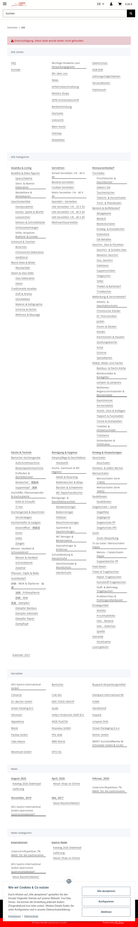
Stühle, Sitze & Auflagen (111, 410)
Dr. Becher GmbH (21, 701)
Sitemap (57, 133)
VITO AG (56, 751)
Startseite (57, 113)
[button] (111, 4)
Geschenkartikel (20, 201)
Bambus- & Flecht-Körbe (111, 368)
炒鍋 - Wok (21, 597)
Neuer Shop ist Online (66, 783)
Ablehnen (105, 911)
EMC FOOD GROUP (63, 701)
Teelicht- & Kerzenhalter (111, 197)
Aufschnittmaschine (27, 462)
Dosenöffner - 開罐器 (27, 527)
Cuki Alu (57, 695)
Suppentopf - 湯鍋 (26, 487)
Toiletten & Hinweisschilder (106, 428)
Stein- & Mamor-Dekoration (25, 185)
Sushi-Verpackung (107, 538)
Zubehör (20, 568)
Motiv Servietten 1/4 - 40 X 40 (67, 194)
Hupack (96, 714)
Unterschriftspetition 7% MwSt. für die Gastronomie (108, 789)
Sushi (95, 533)
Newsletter (58, 140)
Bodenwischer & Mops (69, 482)
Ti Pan (19, 506)
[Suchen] (131, 13)
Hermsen (16, 714)
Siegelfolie (103, 512)
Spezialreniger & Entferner (66, 547)
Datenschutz (32, 916)
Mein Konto (59, 126)
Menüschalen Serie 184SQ (108, 489)
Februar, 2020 (100, 778)
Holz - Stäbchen (106, 626)
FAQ (13, 63)
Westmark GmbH (21, 751)
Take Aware (18, 741)
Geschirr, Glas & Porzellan (108, 244)
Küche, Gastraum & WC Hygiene (66, 469)
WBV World (58, 741)
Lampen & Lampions (109, 382)
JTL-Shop (119, 922)
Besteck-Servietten (63, 182)
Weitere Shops (60, 93)
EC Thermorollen (107, 316)
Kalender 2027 (21, 655)
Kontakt (15, 69)
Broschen (21, 247)
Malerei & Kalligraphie (28, 304)
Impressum (15, 916)
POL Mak (57, 734)
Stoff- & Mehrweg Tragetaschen (107, 589)
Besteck (101, 218)
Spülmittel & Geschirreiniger (65, 529)
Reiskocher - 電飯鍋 (26, 482)
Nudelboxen (99, 496)
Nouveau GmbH (61, 728)
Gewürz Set (103, 187)
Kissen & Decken (107, 326)
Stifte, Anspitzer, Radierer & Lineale (26, 234)
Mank (14, 728)
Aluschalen (99, 457)
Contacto (16, 695)
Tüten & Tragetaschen (105, 571)
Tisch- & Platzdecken (109, 203)
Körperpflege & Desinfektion (69, 457)
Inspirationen (19, 842)
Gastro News (59, 842)
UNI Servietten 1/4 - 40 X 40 (68, 212)
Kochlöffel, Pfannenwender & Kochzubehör (27, 494)
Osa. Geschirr (105, 260)
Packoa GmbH (19, 734)
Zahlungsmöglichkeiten (106, 76)
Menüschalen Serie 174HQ (108, 480)
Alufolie (101, 610)
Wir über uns (60, 73)
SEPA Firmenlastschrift (65, 100)
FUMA (95, 701)
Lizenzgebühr (100, 647)
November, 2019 (21, 797)
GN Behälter (104, 239)
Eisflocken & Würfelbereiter (24, 475)
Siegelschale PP (106, 522)
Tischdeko (98, 173)
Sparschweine (23, 178)
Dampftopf (21, 623)
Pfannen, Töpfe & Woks (25, 573)
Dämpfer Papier (24, 618)
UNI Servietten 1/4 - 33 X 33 (68, 206)
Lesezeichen (22, 217)
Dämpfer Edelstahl (26, 613)
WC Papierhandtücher (69, 492)
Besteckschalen (106, 223)
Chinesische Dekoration (29, 252)
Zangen (19, 543)
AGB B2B (97, 69)
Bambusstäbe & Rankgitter (106, 375)
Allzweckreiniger (66, 506)
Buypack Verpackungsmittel (109, 684)
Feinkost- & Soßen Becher (107, 468)
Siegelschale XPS (107, 527)
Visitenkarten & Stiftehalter (106, 442)
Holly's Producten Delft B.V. (68, 714)
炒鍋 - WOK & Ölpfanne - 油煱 (27, 585)
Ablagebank (104, 213)
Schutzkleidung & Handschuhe (62, 556)
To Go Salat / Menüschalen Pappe (108, 545)
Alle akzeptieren (105, 891)
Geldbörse (21, 257)
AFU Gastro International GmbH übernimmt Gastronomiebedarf (26, 810)
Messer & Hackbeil (26, 557)
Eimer (18, 533)
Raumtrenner (105, 400)
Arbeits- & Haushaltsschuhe (107, 303)
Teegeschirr (104, 276)
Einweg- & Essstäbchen (111, 229)
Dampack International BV (108, 695)
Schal (100, 347)
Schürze (101, 352)
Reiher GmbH (100, 734)
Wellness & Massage (27, 314)
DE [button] (99, 4)
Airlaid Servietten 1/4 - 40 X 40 (68, 175)
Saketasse (103, 265)
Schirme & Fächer (26, 309)
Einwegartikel (100, 605)
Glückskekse (22, 299)
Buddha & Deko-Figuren (25, 173)
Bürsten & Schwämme (69, 487)
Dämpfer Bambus (26, 608)
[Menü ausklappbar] (4, 2)
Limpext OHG (100, 721)
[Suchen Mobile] (65, 13)
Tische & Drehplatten (109, 421)
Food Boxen (99, 566)
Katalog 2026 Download (27, 783)
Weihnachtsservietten (65, 222)
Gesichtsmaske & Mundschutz (66, 565)
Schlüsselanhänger (26, 227)
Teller (100, 281)
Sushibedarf (18, 578)
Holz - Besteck (105, 621)
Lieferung (18, 788)
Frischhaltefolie (106, 615)
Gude (55, 708)
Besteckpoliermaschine (29, 468)
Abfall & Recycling (67, 477)
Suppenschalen (106, 270)
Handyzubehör (24, 206)
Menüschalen (100, 473)
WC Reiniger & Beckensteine (64, 538)
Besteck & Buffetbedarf (106, 208)
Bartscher (57, 684)
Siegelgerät (103, 517)
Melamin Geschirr (107, 255)
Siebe (18, 538)
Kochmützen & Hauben (111, 337)
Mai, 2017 (57, 797)
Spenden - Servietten (64, 201)
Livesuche (58, 120)
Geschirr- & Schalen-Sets (111, 249)
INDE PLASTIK (60, 721)
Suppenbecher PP (107, 561)
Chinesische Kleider (109, 311)
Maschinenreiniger (67, 522)
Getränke (97, 636)
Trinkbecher (104, 291)
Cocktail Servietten (63, 187)
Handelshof (99, 708)
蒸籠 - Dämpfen (20, 603)
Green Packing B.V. (22, 708)
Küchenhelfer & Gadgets (26, 522)
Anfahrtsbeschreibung (65, 86)
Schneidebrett (24, 562)
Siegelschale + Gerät (104, 506)
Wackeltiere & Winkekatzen (23, 194)
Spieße (101, 631)
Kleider (101, 331)
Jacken (100, 321)
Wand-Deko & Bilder (23, 262)
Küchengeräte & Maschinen (28, 512)
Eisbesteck (103, 234)
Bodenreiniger (64, 512)
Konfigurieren (105, 901)
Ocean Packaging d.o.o (105, 728)
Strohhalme (104, 641)
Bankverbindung (62, 106)
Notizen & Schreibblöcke (30, 222)
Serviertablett (105, 405)
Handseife (62, 462)
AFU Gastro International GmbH (26, 686)
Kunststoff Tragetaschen (111, 582)
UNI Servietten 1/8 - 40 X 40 (68, 217)
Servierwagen (23, 517)
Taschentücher (106, 192)
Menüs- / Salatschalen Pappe (110, 554)
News (55, 80)
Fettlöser (61, 517)
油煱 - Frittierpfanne (27, 592)
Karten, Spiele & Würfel (29, 212)
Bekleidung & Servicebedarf (109, 296)
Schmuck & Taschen (23, 241)
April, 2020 (58, 778)
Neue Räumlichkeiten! (66, 803)
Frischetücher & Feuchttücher (106, 180)
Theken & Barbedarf (109, 286)
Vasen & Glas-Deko (22, 273)
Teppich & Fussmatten (110, 416)
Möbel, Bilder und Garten (107, 363)
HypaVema (17, 721)
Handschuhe (63, 572)
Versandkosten (101, 83)
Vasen (19, 283)
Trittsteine (103, 435)
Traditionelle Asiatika (23, 288)
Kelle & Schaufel (25, 501)
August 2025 (18, 778)
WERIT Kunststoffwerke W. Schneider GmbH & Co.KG (108, 743)
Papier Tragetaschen (109, 577)
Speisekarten (104, 357)
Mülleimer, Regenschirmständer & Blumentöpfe (110, 391)
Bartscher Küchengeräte (25, 457)
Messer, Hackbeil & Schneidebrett (22, 550)
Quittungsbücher (107, 342)
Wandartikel (22, 267)
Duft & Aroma (23, 293)
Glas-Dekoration (25, 278)
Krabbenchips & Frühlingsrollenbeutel (110, 598)
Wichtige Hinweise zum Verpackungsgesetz (66, 64)
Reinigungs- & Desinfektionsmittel (63, 499)
